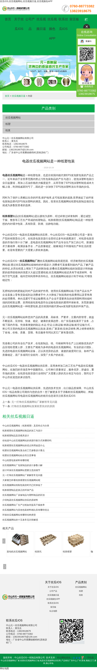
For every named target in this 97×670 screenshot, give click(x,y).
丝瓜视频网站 (13, 117)
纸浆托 (38, 551)
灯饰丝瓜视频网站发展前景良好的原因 (33, 406)
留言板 (74, 19)
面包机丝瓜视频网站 (17, 551)
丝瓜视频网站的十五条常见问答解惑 (20, 519)
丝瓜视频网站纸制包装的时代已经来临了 (22, 485)
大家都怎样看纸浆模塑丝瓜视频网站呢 (21, 480)
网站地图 (4, 668)
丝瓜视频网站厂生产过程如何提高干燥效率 (23, 505)
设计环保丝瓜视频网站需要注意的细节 (21, 470)
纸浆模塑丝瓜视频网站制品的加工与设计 (22, 430)
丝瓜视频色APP (52, 28)
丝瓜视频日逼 (18, 96)
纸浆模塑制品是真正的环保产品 (18, 490)
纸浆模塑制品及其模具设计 (15, 435)
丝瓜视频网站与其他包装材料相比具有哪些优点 (25, 510)
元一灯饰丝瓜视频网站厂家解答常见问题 (34, 402)
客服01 (85, 41)
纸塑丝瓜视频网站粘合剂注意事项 (19, 455)
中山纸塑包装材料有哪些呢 (15, 460)
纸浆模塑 (67, 551)
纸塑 (7, 124)
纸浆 (7, 130)
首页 (8, 19)
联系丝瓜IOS (53, 603)
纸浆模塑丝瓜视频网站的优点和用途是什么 (23, 445)
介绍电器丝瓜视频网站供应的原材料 (20, 500)
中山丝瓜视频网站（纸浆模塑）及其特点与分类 (25, 425)
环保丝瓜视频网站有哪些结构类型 (19, 515)
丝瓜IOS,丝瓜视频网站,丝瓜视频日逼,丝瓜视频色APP (26, 1)
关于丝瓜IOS (53, 587)
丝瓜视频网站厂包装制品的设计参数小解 (22, 465)
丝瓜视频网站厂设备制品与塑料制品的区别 (23, 495)
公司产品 (53, 591)
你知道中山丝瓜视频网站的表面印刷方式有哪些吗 (26, 440)
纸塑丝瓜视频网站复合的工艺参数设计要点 (23, 450)
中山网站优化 (63, 657)
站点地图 (53, 611)
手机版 (90, 657)
